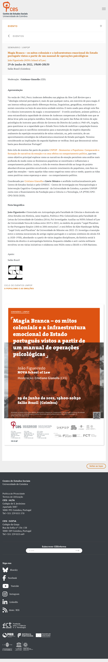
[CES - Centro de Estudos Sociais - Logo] (15, 9)
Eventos (19, 36)
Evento (13, 26)
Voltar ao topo (96, 469)
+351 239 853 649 (15, 537)
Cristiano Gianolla (33, 181)
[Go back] (9, 36)
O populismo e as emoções (19, 292)
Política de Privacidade (14, 497)
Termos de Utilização (13, 500)
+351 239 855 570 (15, 517)
